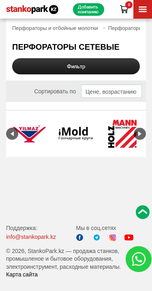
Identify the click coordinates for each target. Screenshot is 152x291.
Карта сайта (22, 274)
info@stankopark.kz (31, 237)
